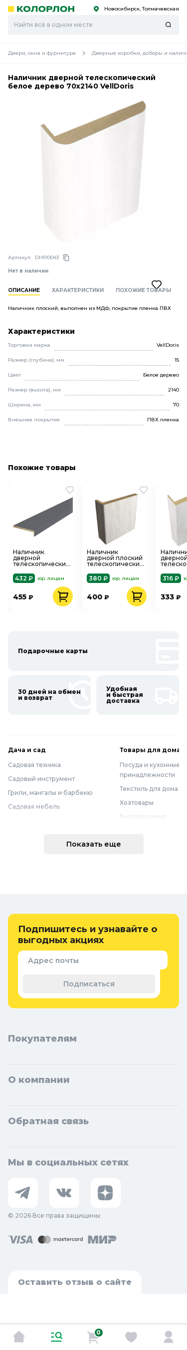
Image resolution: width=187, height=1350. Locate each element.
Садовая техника (34, 765)
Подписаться (89, 983)
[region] (97, 296)
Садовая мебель (34, 806)
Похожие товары (143, 290)
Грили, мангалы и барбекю (50, 792)
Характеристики (78, 290)
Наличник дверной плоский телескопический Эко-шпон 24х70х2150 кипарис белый (115, 558)
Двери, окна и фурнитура (50, 53)
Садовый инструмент (41, 778)
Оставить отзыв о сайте (75, 1282)
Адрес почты (53, 961)
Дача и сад (27, 750)
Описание (24, 290)
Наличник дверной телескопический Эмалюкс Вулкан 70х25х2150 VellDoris (41, 558)
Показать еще (93, 844)
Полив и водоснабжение (47, 820)
